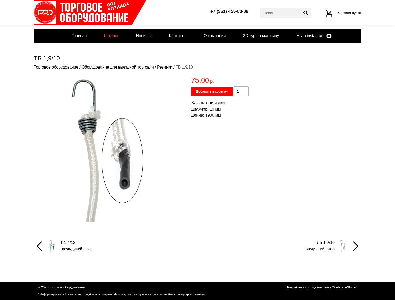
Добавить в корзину (212, 91)
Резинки (164, 67)
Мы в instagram (310, 36)
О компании (215, 36)
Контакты (177, 36)
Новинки (144, 36)
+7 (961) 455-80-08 (229, 11)
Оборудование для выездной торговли (118, 67)
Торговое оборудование (56, 67)
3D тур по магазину (261, 36)
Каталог (111, 36)
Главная (79, 36)
